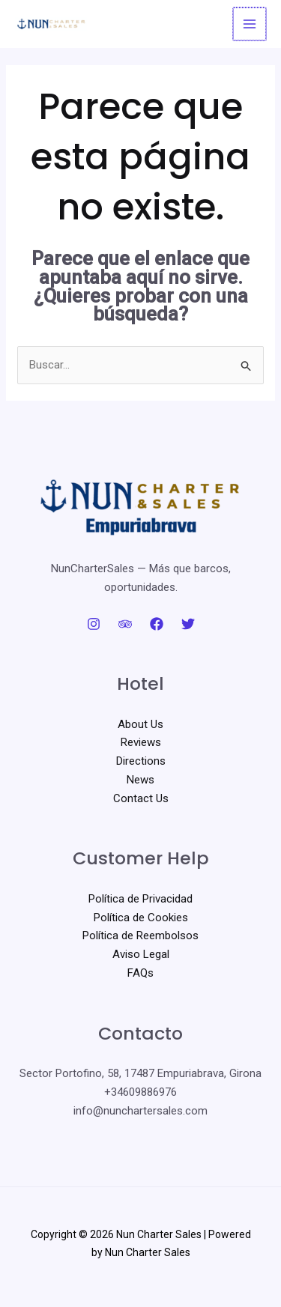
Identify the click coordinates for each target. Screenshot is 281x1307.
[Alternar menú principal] (251, 24)
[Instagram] (93, 624)
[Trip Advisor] (125, 624)
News (140, 779)
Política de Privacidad (140, 899)
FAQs (140, 973)
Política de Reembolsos (140, 935)
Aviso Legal (140, 954)
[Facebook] (156, 624)
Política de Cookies (141, 917)
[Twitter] (188, 624)
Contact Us (141, 798)
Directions (141, 761)
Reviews (141, 742)
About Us (140, 724)
